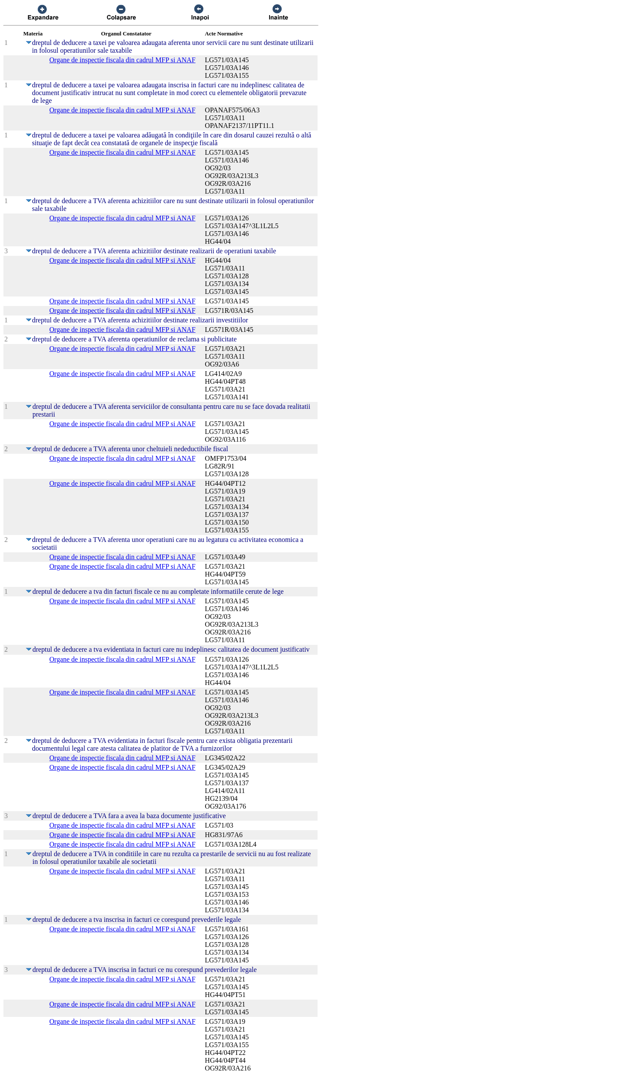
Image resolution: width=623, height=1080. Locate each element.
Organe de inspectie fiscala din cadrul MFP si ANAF (122, 60)
